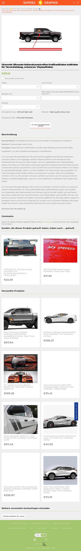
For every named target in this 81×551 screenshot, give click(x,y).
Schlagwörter (67, 528)
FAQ (31, 528)
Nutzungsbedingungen (17, 528)
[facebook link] (34, 539)
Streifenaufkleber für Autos (13, 516)
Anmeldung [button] (47, 222)
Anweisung (54, 528)
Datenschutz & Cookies (61, 523)
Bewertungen (41, 528)
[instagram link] (46, 539)
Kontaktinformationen (19, 523)
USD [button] (37, 535)
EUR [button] (43, 535)
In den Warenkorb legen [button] (40, 125)
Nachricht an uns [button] (76, 411)
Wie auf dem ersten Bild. (13, 78)
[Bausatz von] (20, 98)
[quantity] (20, 107)
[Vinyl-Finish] (61, 87)
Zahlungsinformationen (40, 523)
